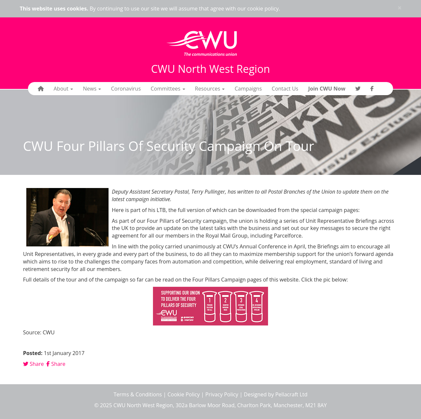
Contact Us (285, 88)
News (92, 88)
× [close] (400, 7)
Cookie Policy (183, 394)
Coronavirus (126, 88)
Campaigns (248, 88)
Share (33, 363)
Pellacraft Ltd (291, 394)
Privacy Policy (221, 394)
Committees (168, 88)
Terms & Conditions (137, 394)
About (63, 88)
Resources (210, 88)
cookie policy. (263, 8)
